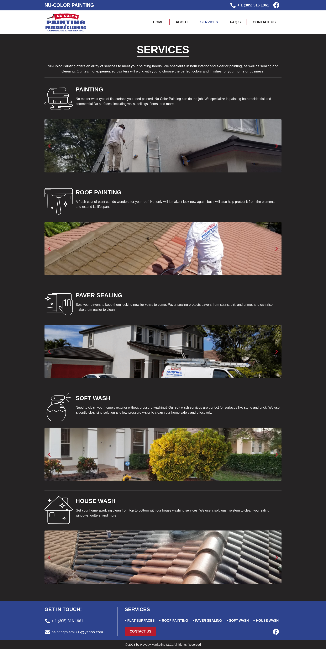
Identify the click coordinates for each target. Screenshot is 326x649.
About (182, 22)
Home (158, 22)
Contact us (264, 22)
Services (209, 22)
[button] (140, 631)
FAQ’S (235, 22)
